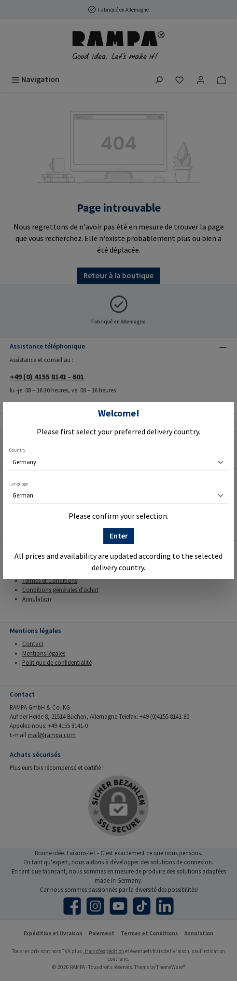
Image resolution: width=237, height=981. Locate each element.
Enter (119, 535)
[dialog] (118, 490)
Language (18, 484)
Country (17, 450)
